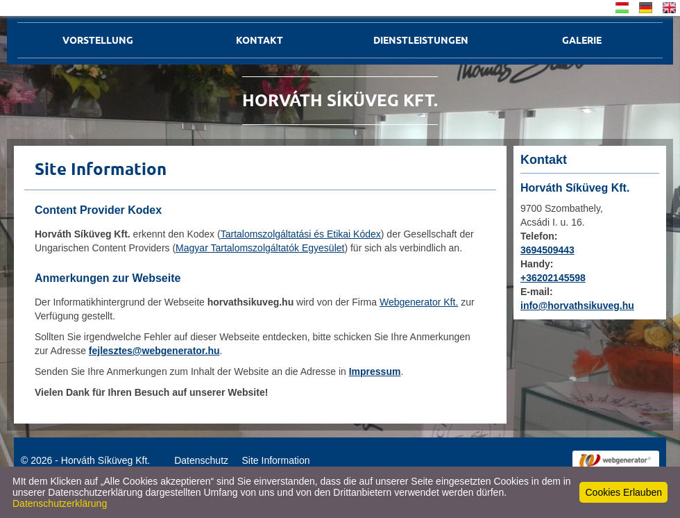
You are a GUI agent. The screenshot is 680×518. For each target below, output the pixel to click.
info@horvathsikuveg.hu (577, 305)
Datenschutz (201, 460)
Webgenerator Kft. (419, 302)
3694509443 (547, 250)
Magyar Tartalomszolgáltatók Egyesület (260, 247)
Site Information (275, 460)
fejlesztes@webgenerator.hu (154, 350)
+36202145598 (553, 277)
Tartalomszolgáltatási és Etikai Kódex (301, 234)
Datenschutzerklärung (59, 503)
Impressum (375, 371)
